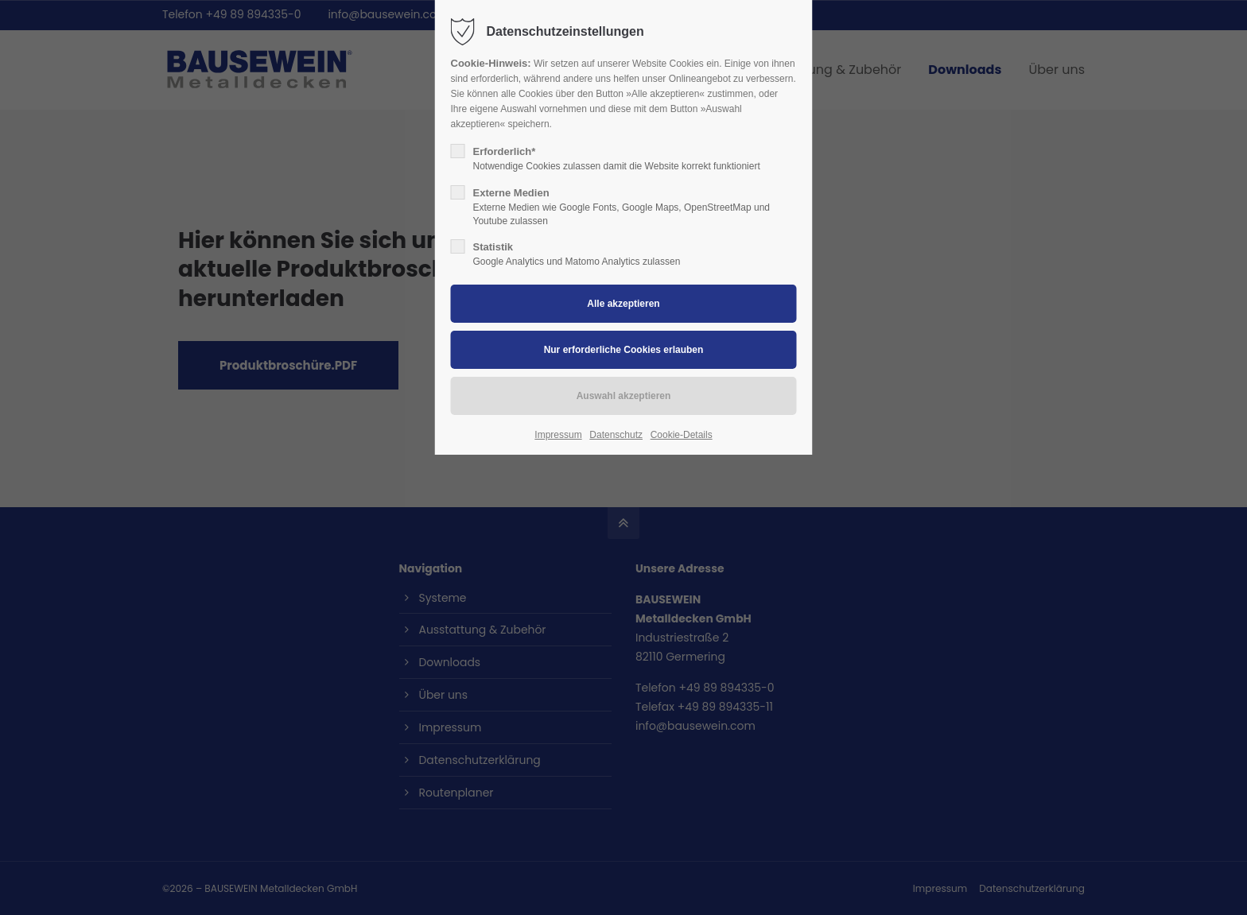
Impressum (557, 434)
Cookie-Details (682, 434)
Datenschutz (616, 434)
